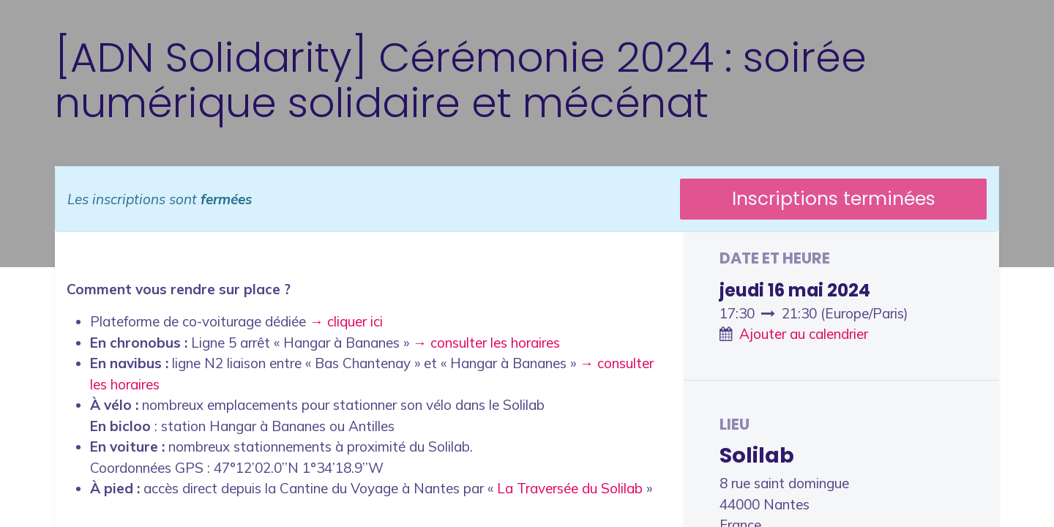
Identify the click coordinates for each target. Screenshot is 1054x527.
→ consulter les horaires (486, 342)
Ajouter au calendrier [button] (803, 334)
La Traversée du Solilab (570, 488)
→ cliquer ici (346, 321)
